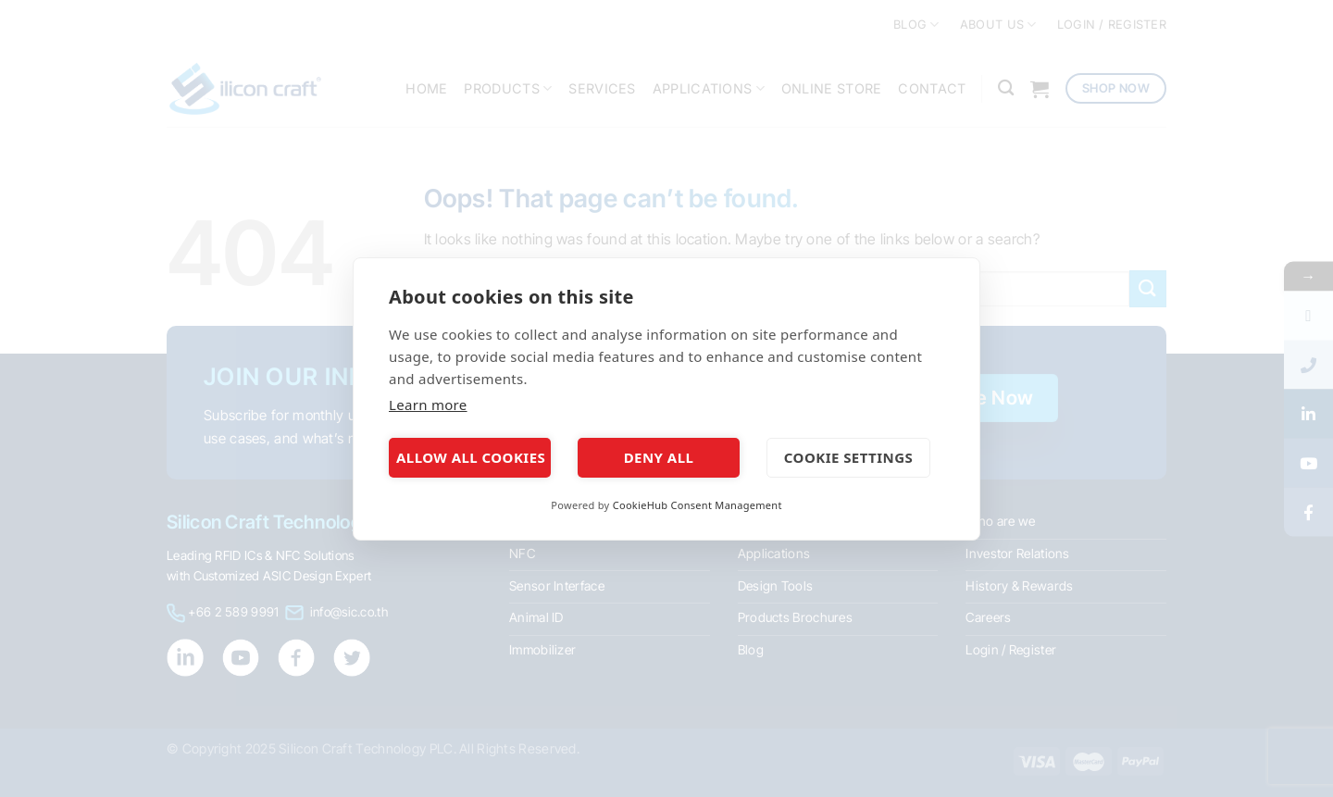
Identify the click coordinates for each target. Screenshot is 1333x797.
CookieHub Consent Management (697, 505)
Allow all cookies (470, 457)
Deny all (659, 457)
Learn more (428, 404)
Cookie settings (848, 457)
